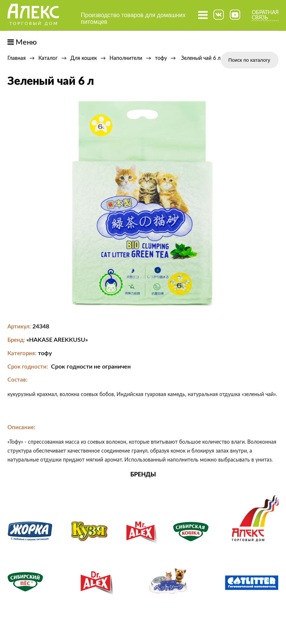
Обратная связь (265, 15)
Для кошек (83, 58)
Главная (16, 58)
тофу (161, 58)
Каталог (48, 58)
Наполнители (125, 58)
